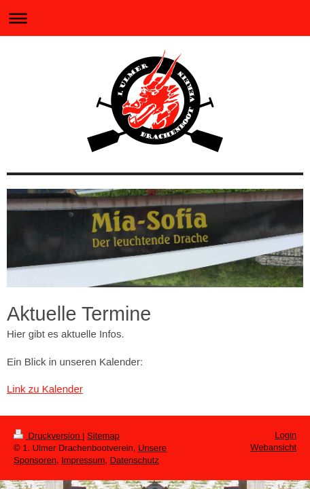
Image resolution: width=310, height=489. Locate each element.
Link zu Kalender (45, 389)
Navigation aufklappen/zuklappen (155, 18)
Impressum (83, 460)
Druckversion (48, 436)
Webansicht (273, 447)
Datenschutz (134, 460)
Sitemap (103, 436)
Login (285, 435)
